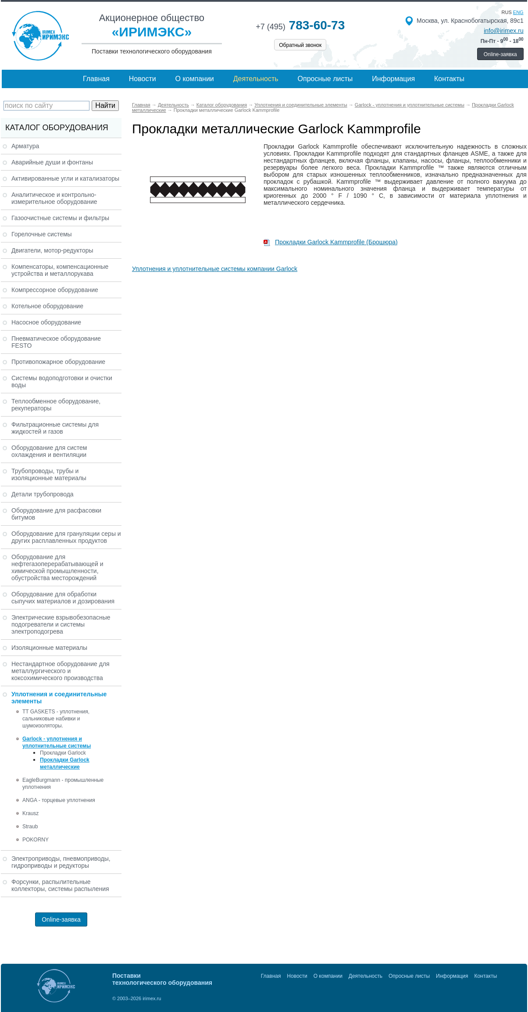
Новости (142, 78)
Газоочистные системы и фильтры (60, 217)
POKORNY (35, 840)
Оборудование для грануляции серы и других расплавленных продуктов (66, 537)
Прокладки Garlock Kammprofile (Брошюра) (331, 242)
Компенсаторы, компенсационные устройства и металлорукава (59, 270)
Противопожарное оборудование (58, 361)
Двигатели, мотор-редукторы (52, 250)
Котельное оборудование (47, 306)
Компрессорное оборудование (54, 289)
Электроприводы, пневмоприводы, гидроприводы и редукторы (61, 862)
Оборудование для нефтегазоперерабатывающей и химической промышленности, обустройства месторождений (57, 567)
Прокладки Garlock (63, 753)
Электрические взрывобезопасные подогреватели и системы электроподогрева (61, 624)
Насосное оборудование (46, 322)
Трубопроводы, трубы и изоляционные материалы (48, 474)
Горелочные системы (41, 234)
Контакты (449, 78)
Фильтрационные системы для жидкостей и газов (55, 428)
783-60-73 (300, 25)
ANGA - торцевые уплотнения (58, 800)
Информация (393, 78)
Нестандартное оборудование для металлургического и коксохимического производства (60, 670)
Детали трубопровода (42, 494)
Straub (30, 826)
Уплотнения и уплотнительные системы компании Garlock (214, 268)
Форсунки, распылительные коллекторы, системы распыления (60, 885)
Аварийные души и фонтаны (52, 162)
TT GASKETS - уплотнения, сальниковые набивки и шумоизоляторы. (55, 719)
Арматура (25, 146)
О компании (194, 78)
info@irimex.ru (503, 30)
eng (518, 12)
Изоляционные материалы (49, 647)
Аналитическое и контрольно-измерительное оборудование (54, 198)
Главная (96, 78)
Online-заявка (500, 54)
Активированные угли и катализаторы (65, 178)
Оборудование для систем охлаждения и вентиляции (49, 451)
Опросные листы (325, 78)
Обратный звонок (300, 45)
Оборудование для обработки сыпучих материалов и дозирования (62, 598)
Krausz (30, 813)
